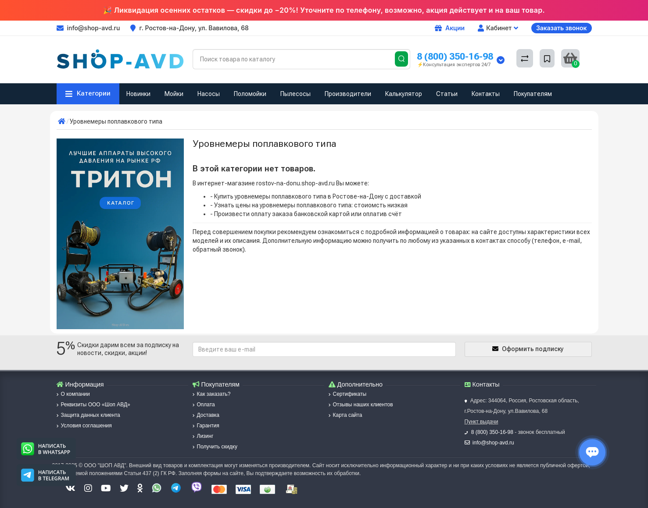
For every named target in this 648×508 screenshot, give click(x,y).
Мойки (174, 93)
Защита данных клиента (88, 415)
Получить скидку (215, 447)
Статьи (447, 93)
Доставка (206, 415)
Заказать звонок (561, 28)
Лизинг (203, 436)
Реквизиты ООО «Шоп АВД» (93, 404)
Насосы (208, 93)
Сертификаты (348, 394)
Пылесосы (295, 93)
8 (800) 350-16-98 (455, 56)
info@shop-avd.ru (493, 443)
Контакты (486, 93)
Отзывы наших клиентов (361, 404)
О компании (73, 394)
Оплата (204, 404)
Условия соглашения (84, 426)
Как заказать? (212, 394)
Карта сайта (345, 415)
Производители (348, 93)
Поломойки (250, 93)
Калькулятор (403, 93)
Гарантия (206, 426)
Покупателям (533, 93)
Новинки (138, 93)
